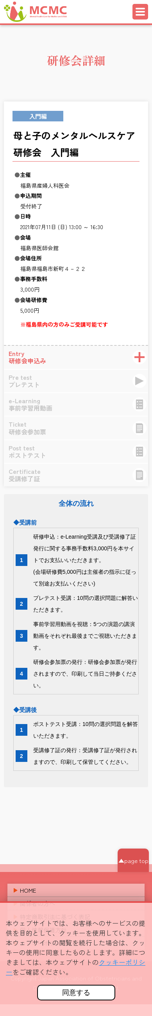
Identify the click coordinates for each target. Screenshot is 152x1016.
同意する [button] (76, 992)
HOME (28, 890)
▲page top (133, 860)
